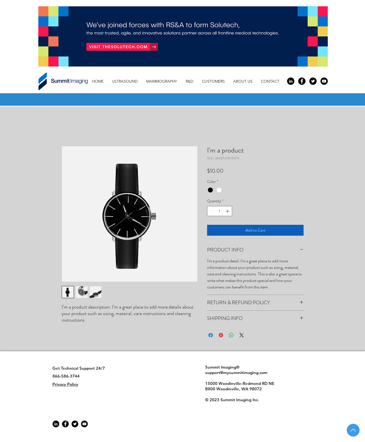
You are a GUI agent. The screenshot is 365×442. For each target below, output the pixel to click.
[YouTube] (84, 424)
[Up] (353, 430)
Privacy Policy (65, 384)
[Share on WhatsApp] (231, 335)
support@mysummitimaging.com (236, 372)
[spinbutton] (219, 211)
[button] (244, 81)
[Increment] (227, 211)
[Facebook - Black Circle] (301, 81)
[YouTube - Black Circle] (324, 81)
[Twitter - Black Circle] (313, 81)
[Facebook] (65, 424)
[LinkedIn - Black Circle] (290, 81)
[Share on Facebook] (210, 335)
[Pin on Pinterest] (221, 335)
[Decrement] (211, 211)
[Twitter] (74, 424)
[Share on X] (241, 335)
